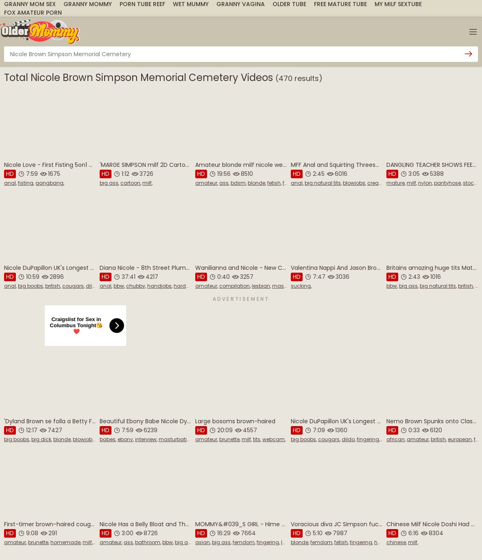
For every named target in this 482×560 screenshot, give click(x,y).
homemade (65, 542)
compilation (234, 285)
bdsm (238, 182)
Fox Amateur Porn (33, 13)
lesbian (261, 285)
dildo (92, 285)
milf (147, 182)
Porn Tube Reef (142, 4)
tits (256, 439)
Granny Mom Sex (30, 4)
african (395, 439)
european (460, 439)
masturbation (176, 439)
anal (10, 182)
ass (224, 182)
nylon (425, 182)
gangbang (49, 182)
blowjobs (354, 182)
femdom (244, 542)
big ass (109, 182)
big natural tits (323, 182)
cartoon (130, 182)
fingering (368, 439)
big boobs (30, 285)
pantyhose (447, 182)
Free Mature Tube (340, 4)
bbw (118, 285)
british (52, 285)
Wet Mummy (191, 4)
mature (395, 182)
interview (146, 439)
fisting (25, 182)
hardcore (185, 285)
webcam (273, 439)
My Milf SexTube (398, 4)
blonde (256, 182)
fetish (274, 182)
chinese (396, 542)
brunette (229, 439)
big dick (41, 439)
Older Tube (289, 4)
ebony (125, 439)
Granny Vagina (240, 4)
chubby (135, 285)
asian (202, 542)
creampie (379, 182)
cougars (73, 285)
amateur (206, 182)
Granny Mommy (87, 4)
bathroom (147, 542)
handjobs (159, 285)
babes (108, 439)
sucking (301, 285)
